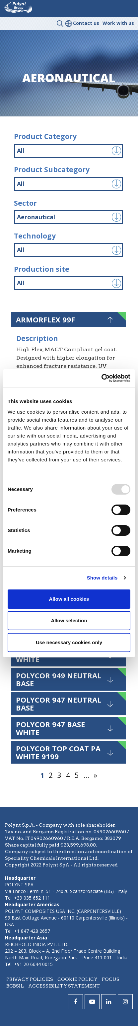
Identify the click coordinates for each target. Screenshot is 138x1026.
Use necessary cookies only (69, 642)
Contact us (86, 23)
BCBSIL (15, 986)
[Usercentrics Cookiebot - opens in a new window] (101, 378)
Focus (110, 979)
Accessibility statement (64, 986)
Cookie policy (77, 979)
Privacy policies (29, 979)
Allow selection (69, 620)
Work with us (118, 23)
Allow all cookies (69, 599)
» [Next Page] (95, 775)
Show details (102, 578)
